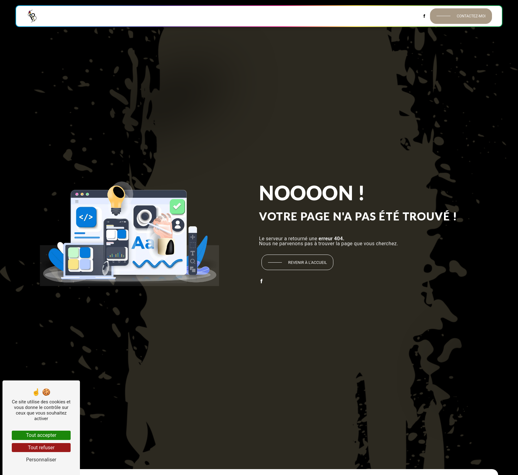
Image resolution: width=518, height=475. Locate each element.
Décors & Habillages (369, 15)
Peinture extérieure (268, 15)
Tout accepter (41, 435)
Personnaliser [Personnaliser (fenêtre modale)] (41, 460)
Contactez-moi (471, 16)
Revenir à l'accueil (307, 262)
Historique (81, 15)
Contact (407, 15)
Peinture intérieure (120, 15)
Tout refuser (41, 448)
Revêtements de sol (220, 15)
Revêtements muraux (169, 15)
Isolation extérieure (318, 15)
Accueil (54, 15)
